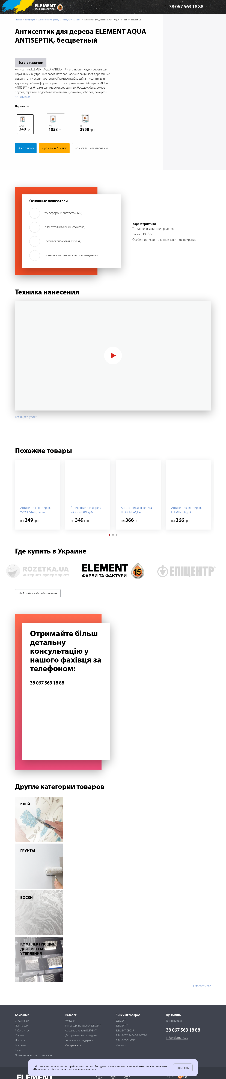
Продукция (30, 20)
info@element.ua (177, 1038)
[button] (109, 545)
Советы (19, 1035)
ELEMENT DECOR (125, 1030)
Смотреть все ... (74, 1045)
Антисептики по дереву (48, 20)
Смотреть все (202, 996)
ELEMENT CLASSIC (125, 1040)
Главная (18, 20)
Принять (183, 1068)
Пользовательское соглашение (33, 1055)
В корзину (26, 148)
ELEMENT (121, 1020)
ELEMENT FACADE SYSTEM (131, 1035)
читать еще (22, 97)
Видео (18, 1050)
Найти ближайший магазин (38, 603)
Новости (20, 1040)
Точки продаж (174, 1020)
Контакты (20, 1045)
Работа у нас (22, 1030)
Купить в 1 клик (54, 148)
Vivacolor (70, 1020)
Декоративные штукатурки (81, 1035)
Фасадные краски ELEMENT (80, 1030)
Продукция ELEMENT (72, 20)
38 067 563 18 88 (186, 7)
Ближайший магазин (34, 158)
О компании (22, 1020)
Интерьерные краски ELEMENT (83, 1025)
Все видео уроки (26, 427)
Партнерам (21, 1025)
